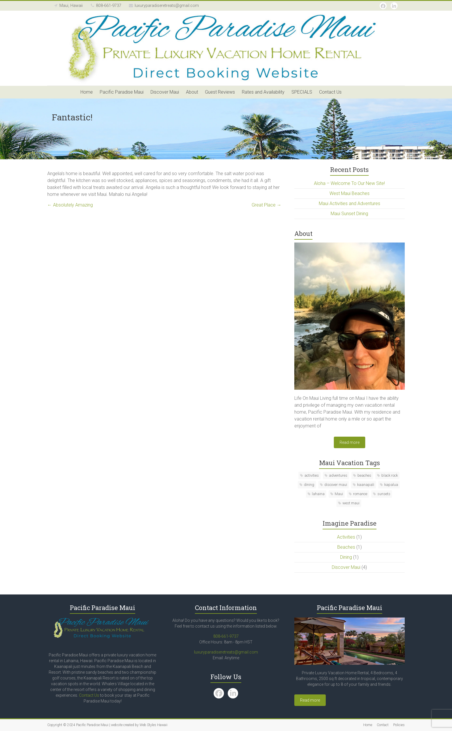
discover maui (335, 484)
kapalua (391, 484)
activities (311, 475)
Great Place (266, 205)
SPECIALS (301, 92)
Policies (399, 725)
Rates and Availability (263, 92)
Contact (383, 725)
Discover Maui (164, 92)
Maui (339, 494)
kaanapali (365, 484)
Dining (346, 557)
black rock (389, 475)
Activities (346, 537)
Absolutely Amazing (70, 205)
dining (309, 484)
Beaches (346, 547)
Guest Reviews (220, 92)
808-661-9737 (226, 636)
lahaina (318, 494)
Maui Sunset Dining (349, 213)
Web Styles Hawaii (153, 725)
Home (86, 92)
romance (360, 494)
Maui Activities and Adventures (349, 203)
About (192, 92)
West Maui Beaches (349, 193)
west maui (350, 503)
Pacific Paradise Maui (122, 92)
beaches (364, 475)
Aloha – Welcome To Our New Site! (349, 183)
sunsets (383, 494)
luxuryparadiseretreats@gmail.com (226, 652)
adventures (338, 475)
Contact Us (330, 92)
